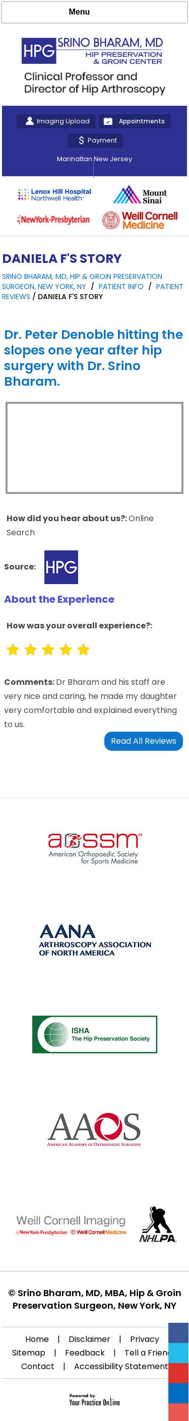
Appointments (142, 121)
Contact (37, 1366)
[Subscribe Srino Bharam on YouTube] (178, 1373)
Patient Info (122, 286)
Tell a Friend (148, 1353)
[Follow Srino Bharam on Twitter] (178, 1353)
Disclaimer (89, 1339)
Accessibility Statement (121, 1366)
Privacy (144, 1339)
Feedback (85, 1353)
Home (37, 1339)
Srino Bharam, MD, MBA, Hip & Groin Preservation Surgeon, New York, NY (97, 1299)
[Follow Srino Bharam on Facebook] (178, 1333)
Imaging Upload (63, 121)
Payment (102, 140)
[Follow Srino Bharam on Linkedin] (178, 1393)
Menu (92, 12)
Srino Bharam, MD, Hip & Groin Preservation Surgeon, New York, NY (82, 281)
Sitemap (28, 1353)
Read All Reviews (143, 741)
